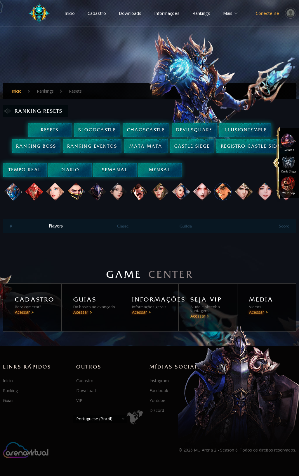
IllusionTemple (245, 130)
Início (70, 13)
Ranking (10, 390)
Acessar (22, 312)
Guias (8, 400)
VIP (79, 400)
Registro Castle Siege (252, 146)
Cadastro (97, 13)
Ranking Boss (36, 146)
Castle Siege (192, 146)
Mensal (160, 169)
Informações (167, 13)
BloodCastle (97, 130)
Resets (49, 130)
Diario (69, 169)
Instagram (159, 380)
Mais (227, 13)
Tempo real (24, 169)
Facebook (159, 390)
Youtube (157, 400)
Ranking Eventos (92, 146)
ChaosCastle (146, 130)
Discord (157, 410)
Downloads (130, 13)
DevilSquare (194, 130)
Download (86, 390)
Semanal (115, 169)
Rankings (201, 13)
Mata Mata (145, 146)
